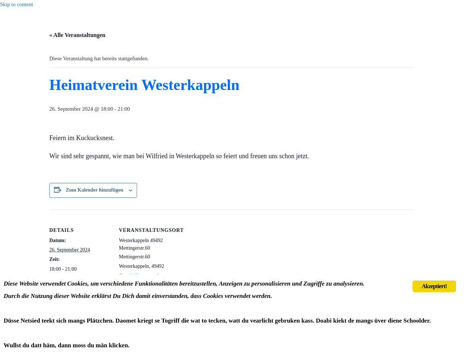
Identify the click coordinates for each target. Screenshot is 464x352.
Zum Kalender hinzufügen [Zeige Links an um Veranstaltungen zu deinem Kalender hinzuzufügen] (94, 190)
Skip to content (16, 4)
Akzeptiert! (434, 286)
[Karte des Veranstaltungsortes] (226, 259)
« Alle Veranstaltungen (77, 35)
